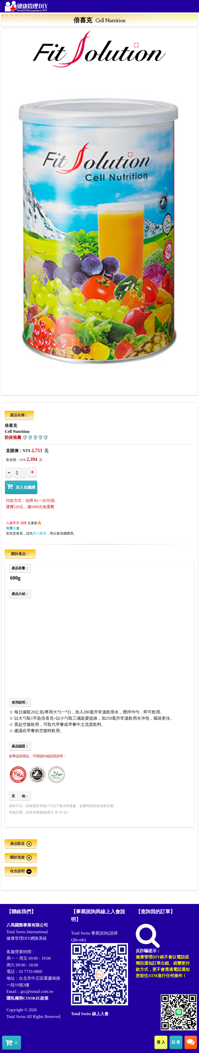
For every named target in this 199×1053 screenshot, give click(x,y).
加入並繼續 (21, 486)
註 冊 (176, 1042)
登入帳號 (39, 533)
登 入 (161, 1042)
